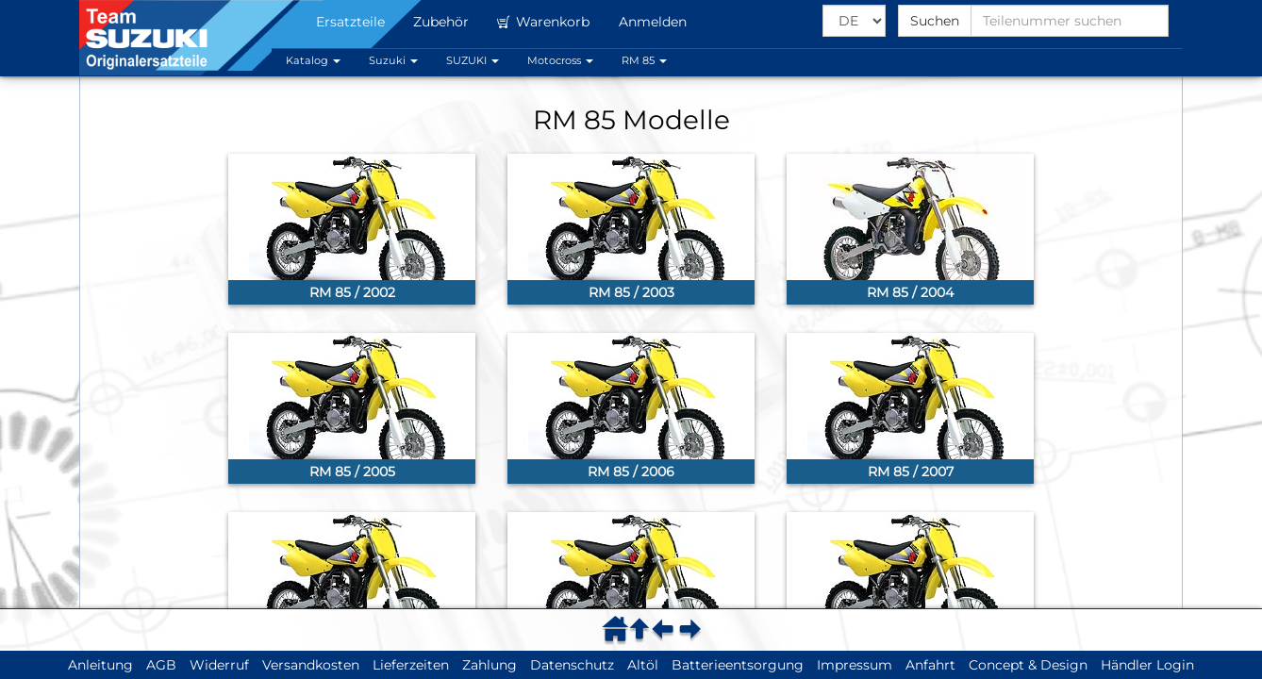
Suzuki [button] (393, 60)
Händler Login (1147, 664)
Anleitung (100, 664)
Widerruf (219, 664)
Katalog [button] (313, 60)
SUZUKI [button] (472, 60)
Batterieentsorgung (738, 664)
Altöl (642, 664)
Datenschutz (572, 664)
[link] (351, 229)
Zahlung (489, 664)
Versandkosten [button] (310, 664)
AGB (161, 664)
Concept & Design (1028, 664)
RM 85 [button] (644, 60)
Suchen (934, 20)
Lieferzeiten (411, 664)
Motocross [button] (560, 60)
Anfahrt (930, 664)
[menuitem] (618, 628)
